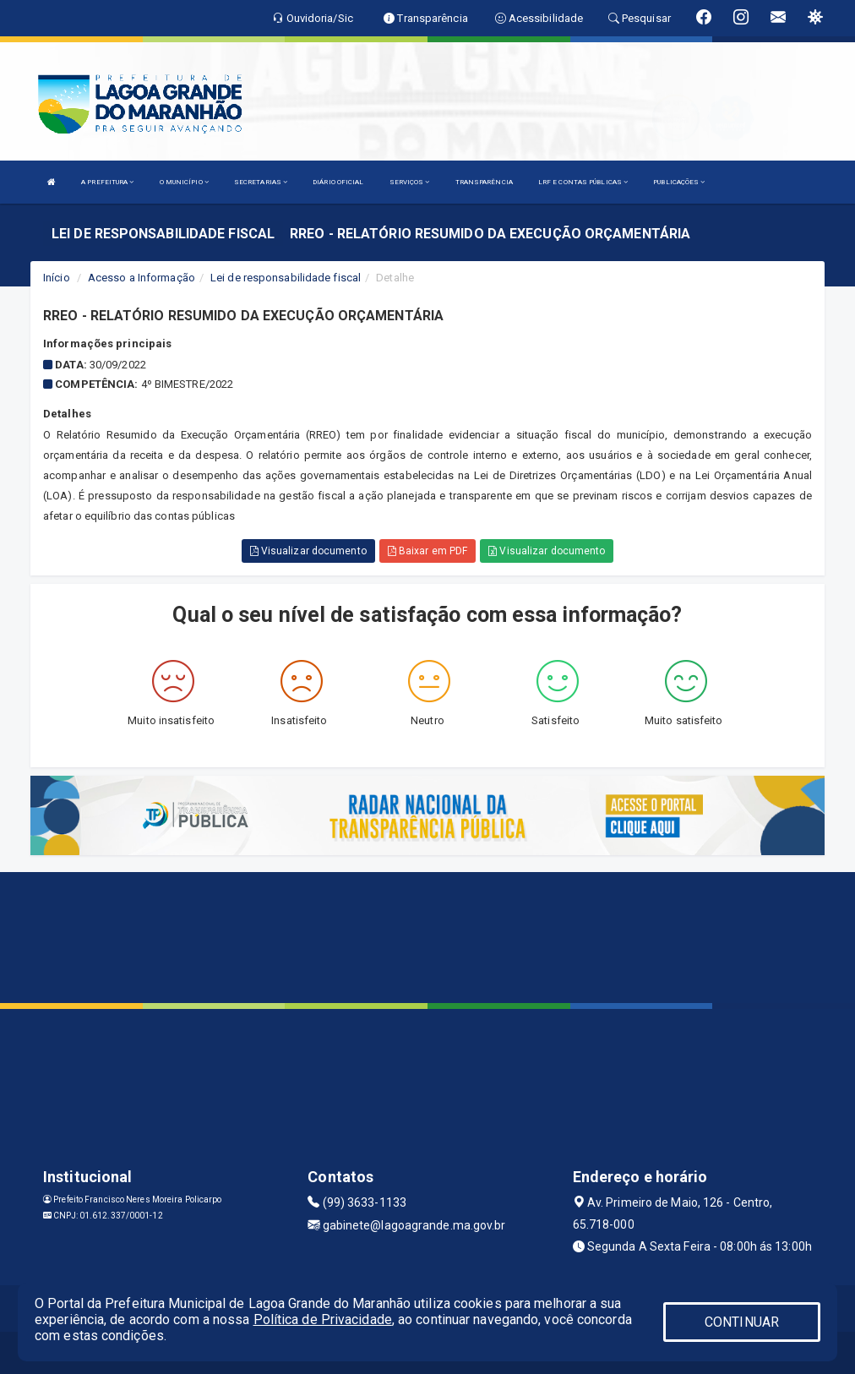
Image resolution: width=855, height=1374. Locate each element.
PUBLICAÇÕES (679, 182)
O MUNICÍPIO (184, 182)
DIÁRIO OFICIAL (338, 182)
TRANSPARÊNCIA (484, 182)
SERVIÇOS (409, 182)
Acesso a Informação (141, 277)
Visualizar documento (308, 551)
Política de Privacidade (322, 1319)
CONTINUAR (742, 1322)
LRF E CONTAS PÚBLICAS (583, 182)
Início (56, 277)
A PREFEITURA (107, 182)
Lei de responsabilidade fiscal (285, 277)
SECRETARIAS (260, 182)
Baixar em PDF (428, 551)
